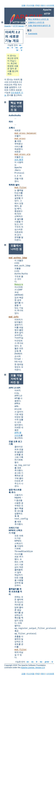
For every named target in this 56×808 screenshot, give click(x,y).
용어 (43, 5)
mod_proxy (20, 138)
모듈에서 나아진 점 (36, 22)
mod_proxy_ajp (22, 154)
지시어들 (30, 5)
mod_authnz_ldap (18, 258)
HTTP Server (18, 26)
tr (21, 50)
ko (16, 48)
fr (12, 48)
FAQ (38, 5)
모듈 (23, 5)
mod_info (13, 317)
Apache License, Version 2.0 (33, 667)
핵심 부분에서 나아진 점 (38, 19)
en (20, 45)
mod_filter (21, 187)
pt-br (47, 662)
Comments (32, 33)
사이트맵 (50, 5)
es (8, 48)
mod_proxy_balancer (25, 133)
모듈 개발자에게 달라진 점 (39, 25)
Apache (7, 26)
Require (19, 284)
